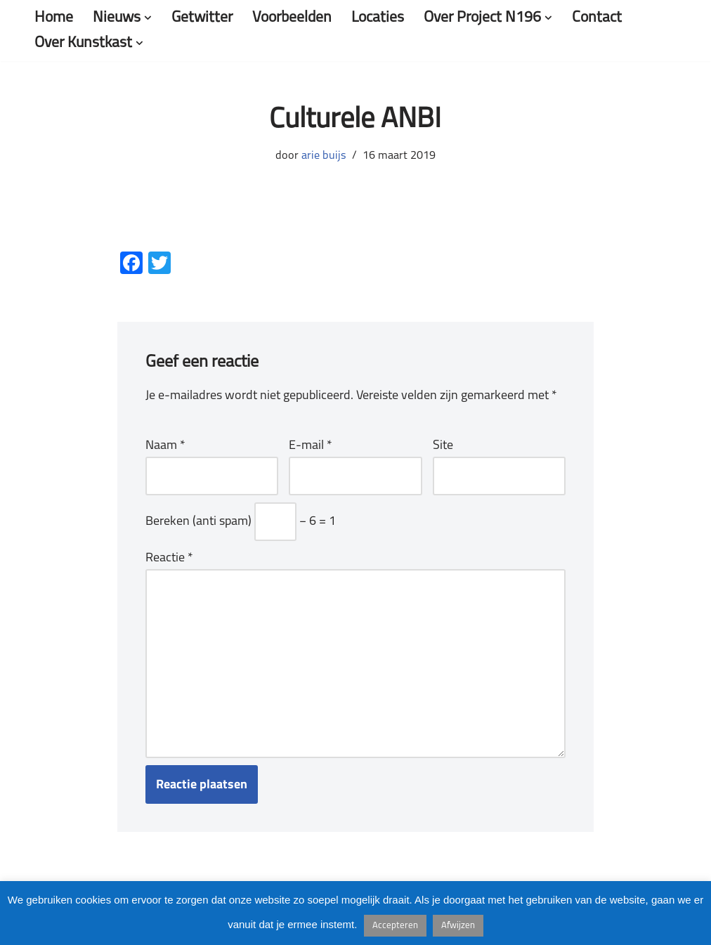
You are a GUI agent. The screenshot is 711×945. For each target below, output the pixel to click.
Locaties (377, 18)
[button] (148, 18)
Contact (597, 18)
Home (53, 18)
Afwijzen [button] (458, 925)
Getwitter (202, 18)
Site (443, 445)
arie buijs (323, 156)
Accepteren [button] (395, 925)
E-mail (310, 445)
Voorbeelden (292, 18)
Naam (165, 445)
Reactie (169, 558)
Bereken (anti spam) (198, 521)
